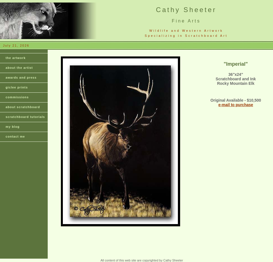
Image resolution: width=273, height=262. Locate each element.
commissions (17, 97)
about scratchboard (23, 107)
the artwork (16, 58)
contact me (15, 136)
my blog (13, 126)
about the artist (19, 67)
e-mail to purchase (235, 104)
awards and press (21, 77)
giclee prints (17, 87)
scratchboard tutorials (25, 117)
